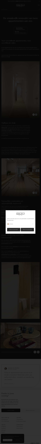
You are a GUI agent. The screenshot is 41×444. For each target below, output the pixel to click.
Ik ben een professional (27, 229)
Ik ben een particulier (14, 229)
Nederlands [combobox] (20, 224)
